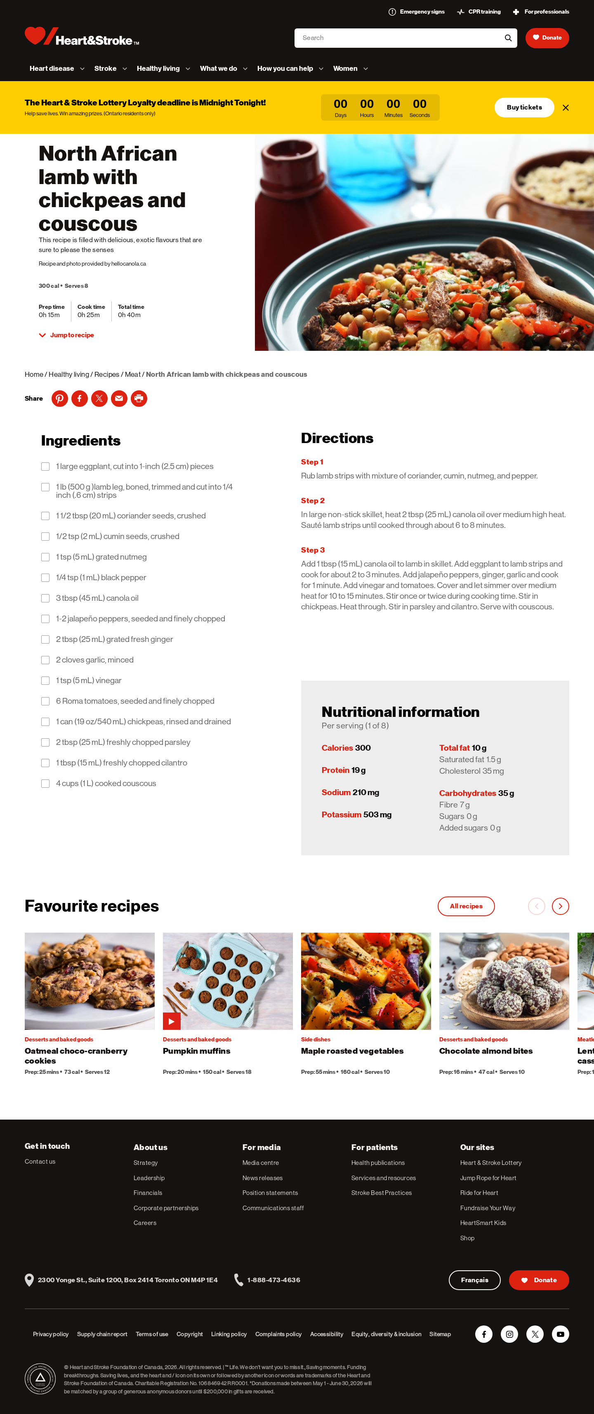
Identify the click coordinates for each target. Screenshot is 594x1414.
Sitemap (440, 1334)
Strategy (146, 1162)
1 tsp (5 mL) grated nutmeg (101, 557)
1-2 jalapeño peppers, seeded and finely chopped (140, 619)
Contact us (40, 1161)
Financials (148, 1192)
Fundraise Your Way (487, 1207)
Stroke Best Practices (381, 1192)
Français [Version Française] (475, 1280)
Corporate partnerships (166, 1207)
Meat (133, 374)
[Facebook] (79, 398)
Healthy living (69, 374)
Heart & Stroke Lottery (491, 1162)
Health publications (378, 1162)
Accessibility (326, 1334)
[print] (139, 398)
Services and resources (383, 1177)
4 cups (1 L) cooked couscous (106, 783)
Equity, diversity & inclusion (386, 1334)
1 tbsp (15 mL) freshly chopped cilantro (121, 763)
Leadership (149, 1177)
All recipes (466, 906)
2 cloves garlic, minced (95, 660)
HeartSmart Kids (483, 1222)
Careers (145, 1222)
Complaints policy (278, 1334)
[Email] (119, 398)
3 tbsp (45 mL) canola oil (97, 598)
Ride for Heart (479, 1192)
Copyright (190, 1334)
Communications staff (273, 1207)
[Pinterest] (60, 398)
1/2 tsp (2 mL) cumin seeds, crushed (117, 536)
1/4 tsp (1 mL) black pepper (101, 578)
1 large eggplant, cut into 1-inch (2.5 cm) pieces (135, 466)
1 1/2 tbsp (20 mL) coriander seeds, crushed (131, 516)
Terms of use (152, 1334)
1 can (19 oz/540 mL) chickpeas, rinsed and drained (143, 722)
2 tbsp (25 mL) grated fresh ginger (114, 639)
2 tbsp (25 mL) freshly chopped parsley (123, 742)
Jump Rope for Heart (488, 1177)
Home (34, 374)
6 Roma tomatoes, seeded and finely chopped (135, 701)
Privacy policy (51, 1334)
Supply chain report (102, 1334)
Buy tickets (524, 107)
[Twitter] (99, 398)
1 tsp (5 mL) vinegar (89, 681)
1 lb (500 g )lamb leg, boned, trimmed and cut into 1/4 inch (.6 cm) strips (144, 491)
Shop (467, 1237)
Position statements (270, 1192)
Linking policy (229, 1334)
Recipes (106, 374)
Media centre (261, 1162)
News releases (263, 1177)
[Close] (566, 107)
